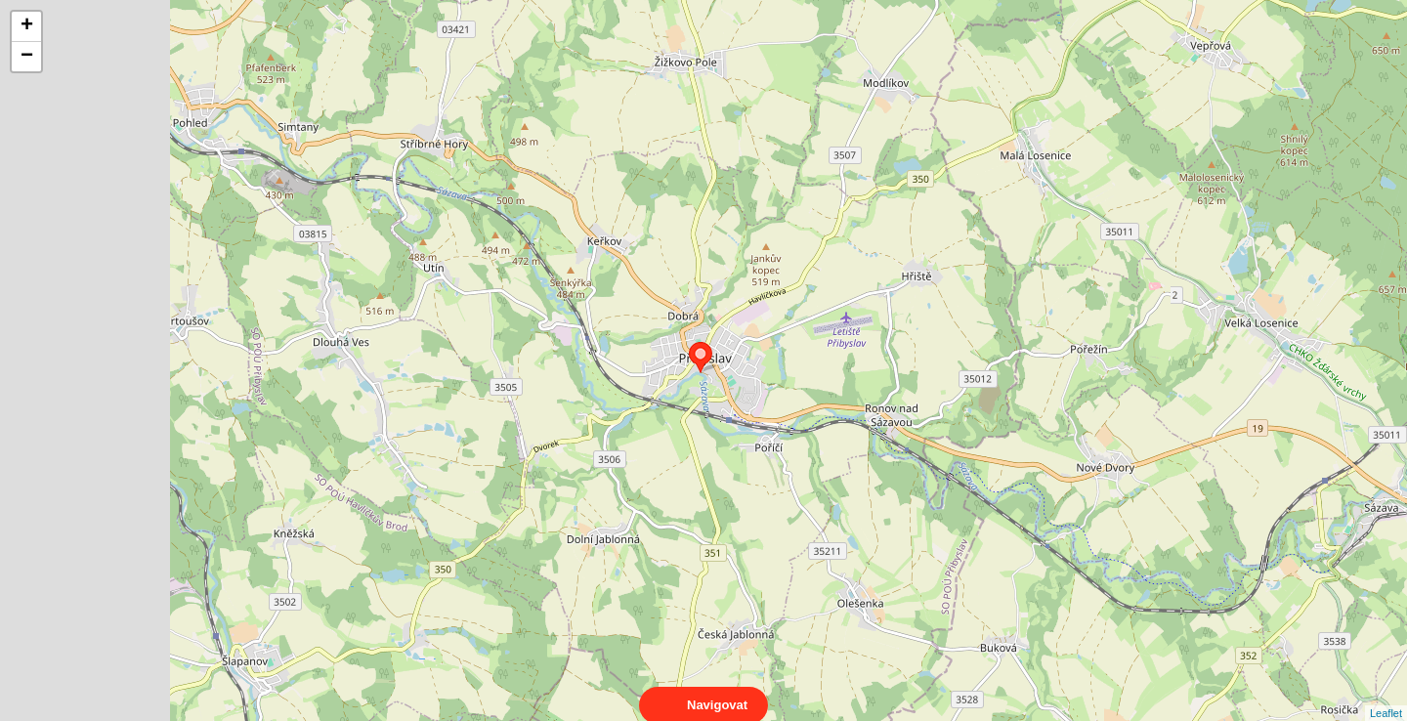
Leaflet (1386, 695)
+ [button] (27, 26)
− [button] (27, 56)
